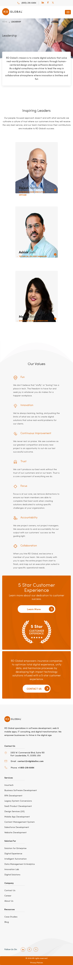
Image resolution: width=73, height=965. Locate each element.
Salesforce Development (16, 827)
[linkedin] (43, 3)
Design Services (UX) (14, 812)
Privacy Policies (36, 963)
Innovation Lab (11, 869)
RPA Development (13, 796)
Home (4, 22)
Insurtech (8, 785)
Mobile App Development (17, 817)
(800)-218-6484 (26, 3)
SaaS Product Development (18, 806)
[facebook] (47, 3)
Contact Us (9, 891)
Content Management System (19, 822)
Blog (6, 922)
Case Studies (10, 917)
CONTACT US (38, 688)
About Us (8, 901)
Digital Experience (13, 854)
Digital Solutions (12, 875)
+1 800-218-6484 (26, 767)
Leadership (16, 22)
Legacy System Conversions (18, 801)
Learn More (40, 609)
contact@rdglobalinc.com (30, 761)
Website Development (15, 833)
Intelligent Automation (15, 859)
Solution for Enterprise (15, 848)
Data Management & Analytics (19, 864)
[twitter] (53, 3)
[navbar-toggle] (68, 12)
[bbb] (13, 940)
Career (7, 896)
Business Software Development (20, 790)
